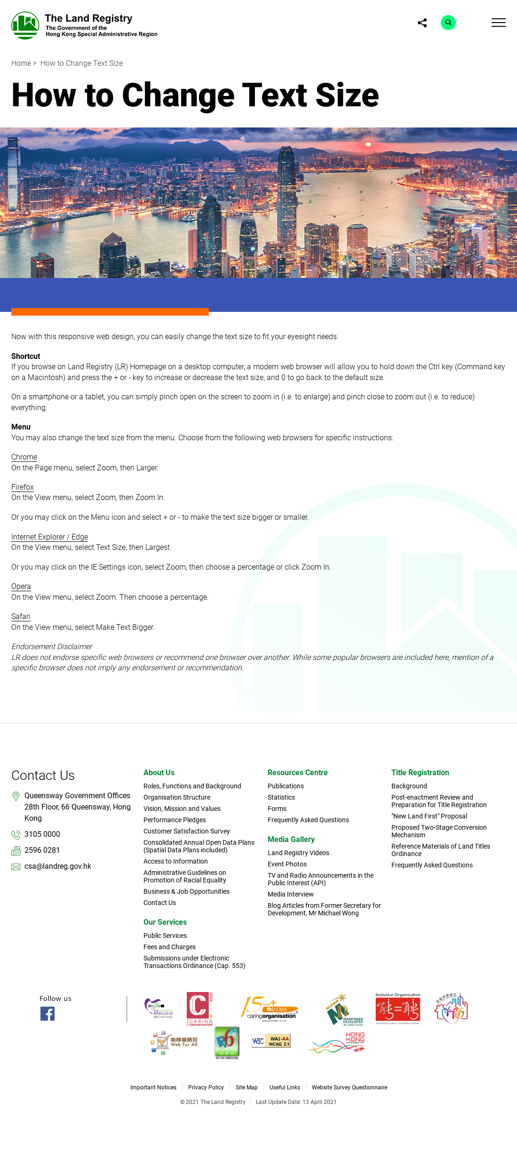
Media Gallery (291, 839)
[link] (84, 24)
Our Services (165, 922)
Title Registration (420, 772)
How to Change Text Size (81, 63)
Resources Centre (298, 772)
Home (21, 63)
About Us (159, 772)
